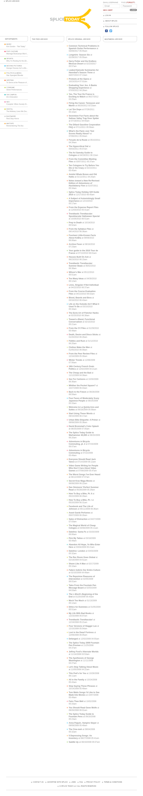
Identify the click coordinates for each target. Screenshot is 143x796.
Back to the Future (77, 392)
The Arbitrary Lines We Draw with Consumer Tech (24, 111)
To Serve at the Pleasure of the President (21, 82)
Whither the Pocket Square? (82, 385)
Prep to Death (75, 222)
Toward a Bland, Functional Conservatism (82, 320)
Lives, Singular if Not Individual (84, 285)
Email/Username (110, 3)
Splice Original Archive (79, 39)
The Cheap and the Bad (80, 373)
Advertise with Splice (57, 782)
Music (9, 44)
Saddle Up (74, 742)
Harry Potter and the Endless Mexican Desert (82, 62)
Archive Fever (75, 244)
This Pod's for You (77, 673)
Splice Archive (12, 1)
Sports (9, 59)
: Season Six (79, 55)
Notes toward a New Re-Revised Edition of (84, 183)
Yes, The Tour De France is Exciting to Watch (81, 95)
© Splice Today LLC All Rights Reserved (77, 786)
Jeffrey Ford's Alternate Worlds (84, 652)
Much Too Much (76, 600)
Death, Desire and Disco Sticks (83, 334)
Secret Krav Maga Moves (80, 481)
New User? (108, 10)
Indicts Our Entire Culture (84, 570)
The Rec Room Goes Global (82, 557)
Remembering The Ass (14, 126)
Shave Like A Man (77, 564)
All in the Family (76, 680)
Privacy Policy (93, 782)
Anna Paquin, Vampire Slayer (83, 723)
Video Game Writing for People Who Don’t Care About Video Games (83, 468)
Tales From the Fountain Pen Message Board (82, 586)
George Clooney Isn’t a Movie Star (19, 68)
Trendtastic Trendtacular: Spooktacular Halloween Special (84, 215)
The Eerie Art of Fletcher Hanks (84, 313)
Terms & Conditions (113, 782)
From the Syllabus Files (80, 229)
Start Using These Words (80, 413)
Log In (108, 15)
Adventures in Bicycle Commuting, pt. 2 (79, 442)
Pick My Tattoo (76, 538)
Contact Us (38, 782)
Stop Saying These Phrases (82, 686)
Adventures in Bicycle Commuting (79, 451)
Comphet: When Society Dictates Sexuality (22, 104)
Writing (10, 80)
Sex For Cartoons (77, 379)
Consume (10, 87)
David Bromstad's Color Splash (84, 426)
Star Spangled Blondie (14, 75)
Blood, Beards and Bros (80, 298)
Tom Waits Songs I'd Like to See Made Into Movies (84, 693)
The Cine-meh (75, 729)
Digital (9, 109)
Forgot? (131, 3)
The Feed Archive (40, 39)
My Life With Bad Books (80, 613)
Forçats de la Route (78, 140)
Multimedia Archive (113, 39)
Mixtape (10, 124)
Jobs (73, 782)
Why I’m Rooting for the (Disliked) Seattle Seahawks (25, 61)
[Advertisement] (71, 759)
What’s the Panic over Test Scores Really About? (81, 132)
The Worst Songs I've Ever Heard (84, 474)
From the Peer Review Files (82, 353)
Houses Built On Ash (79, 257)
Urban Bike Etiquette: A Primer (83, 420)
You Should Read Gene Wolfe (83, 707)
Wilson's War (75, 272)
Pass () (128, 3)
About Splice (111, 21)
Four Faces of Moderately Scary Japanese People (84, 399)
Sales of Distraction (78, 519)
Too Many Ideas (76, 278)
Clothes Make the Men (79, 347)
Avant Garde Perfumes (79, 513)
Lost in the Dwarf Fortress (81, 632)
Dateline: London (77, 551)
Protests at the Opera (79, 79)
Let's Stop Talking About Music (83, 667)
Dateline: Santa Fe (77, 532)
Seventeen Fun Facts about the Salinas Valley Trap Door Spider (84, 117)
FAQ (81, 782)
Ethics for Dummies (78, 607)
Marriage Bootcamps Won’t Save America (21, 54)
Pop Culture (12, 51)
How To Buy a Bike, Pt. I (80, 500)
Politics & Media (13, 73)
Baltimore (11, 116)
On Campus (11, 95)
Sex (8, 102)
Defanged (73, 639)
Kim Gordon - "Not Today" (16, 46)
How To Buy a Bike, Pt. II (80, 493)
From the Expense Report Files (83, 207)
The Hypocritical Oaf (78, 146)
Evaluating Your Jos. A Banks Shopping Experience (83, 86)
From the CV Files (77, 328)
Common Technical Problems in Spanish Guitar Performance (84, 47)
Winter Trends (75, 360)
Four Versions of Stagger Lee (83, 626)
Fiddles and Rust (77, 341)
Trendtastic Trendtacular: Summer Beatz (81, 264)
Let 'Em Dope (75, 109)
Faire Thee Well (76, 701)
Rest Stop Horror (12, 119)
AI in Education (12, 97)
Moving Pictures (14, 66)
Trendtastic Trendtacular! (81, 619)
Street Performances (14, 90)
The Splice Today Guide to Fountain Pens (81, 715)
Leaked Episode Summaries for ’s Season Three (84, 71)
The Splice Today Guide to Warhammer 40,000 (81, 433)
